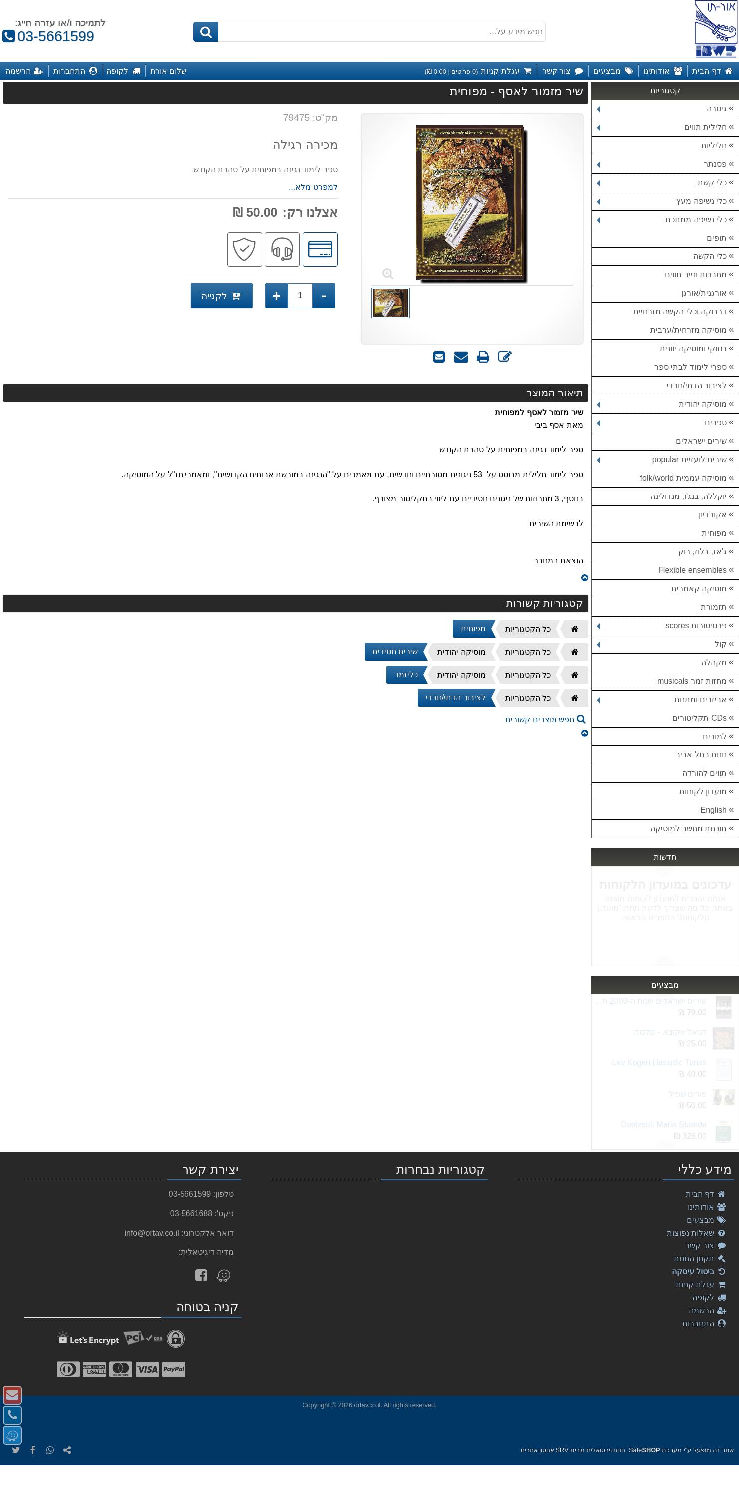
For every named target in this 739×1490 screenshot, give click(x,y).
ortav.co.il (367, 1405)
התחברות (704, 1323)
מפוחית (714, 533)
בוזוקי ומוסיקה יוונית (693, 348)
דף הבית (706, 1194)
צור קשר (706, 1246)
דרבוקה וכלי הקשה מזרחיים (680, 311)
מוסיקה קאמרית (699, 588)
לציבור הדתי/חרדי (697, 385)
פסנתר (662, 164)
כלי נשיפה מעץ (662, 201)
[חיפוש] (205, 32)
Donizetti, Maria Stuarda (664, 1124)
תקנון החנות (700, 1258)
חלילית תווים (662, 127)
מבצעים (707, 1220)
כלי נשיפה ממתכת (662, 219)
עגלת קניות (701, 1284)
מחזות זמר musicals (692, 681)
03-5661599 (47, 36)
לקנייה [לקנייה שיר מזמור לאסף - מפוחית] (221, 296)
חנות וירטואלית (606, 1450)
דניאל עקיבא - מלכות (670, 1032)
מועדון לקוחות (703, 791)
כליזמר (406, 674)
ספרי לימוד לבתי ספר (690, 367)
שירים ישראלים (701, 441)
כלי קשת (662, 182)
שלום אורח (168, 70)
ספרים (662, 422)
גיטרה (662, 108)
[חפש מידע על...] (369, 32)
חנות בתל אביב (701, 754)
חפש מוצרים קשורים (545, 719)
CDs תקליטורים (699, 718)
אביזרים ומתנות (662, 699)
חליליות (714, 145)
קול (662, 644)
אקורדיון (713, 514)
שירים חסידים (395, 651)
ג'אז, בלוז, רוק (702, 551)
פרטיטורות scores (662, 625)
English (714, 810)
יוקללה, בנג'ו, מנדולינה (688, 496)
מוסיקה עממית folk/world (683, 478)
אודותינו (707, 1207)
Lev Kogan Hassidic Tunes (659, 1062)
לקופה (709, 1297)
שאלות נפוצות (697, 1233)
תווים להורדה (704, 773)
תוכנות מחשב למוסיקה (688, 828)
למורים (715, 736)
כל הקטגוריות (528, 629)
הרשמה (708, 1310)
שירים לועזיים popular (662, 459)
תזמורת (714, 607)
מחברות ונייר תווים (696, 274)
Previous (665, 961)
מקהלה (714, 662)
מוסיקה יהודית (662, 404)
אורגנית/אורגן (704, 293)
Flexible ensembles (692, 570)
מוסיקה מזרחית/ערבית (688, 330)
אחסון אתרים (537, 1450)
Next (665, 872)
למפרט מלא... (313, 187)
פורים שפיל (688, 1094)
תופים (717, 238)
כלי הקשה (710, 256)
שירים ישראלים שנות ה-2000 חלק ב (649, 1001)
